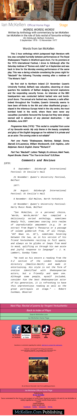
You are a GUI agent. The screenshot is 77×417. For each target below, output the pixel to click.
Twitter (34, 407)
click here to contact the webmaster (52, 345)
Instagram (42, 407)
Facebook (27, 407)
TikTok (50, 407)
